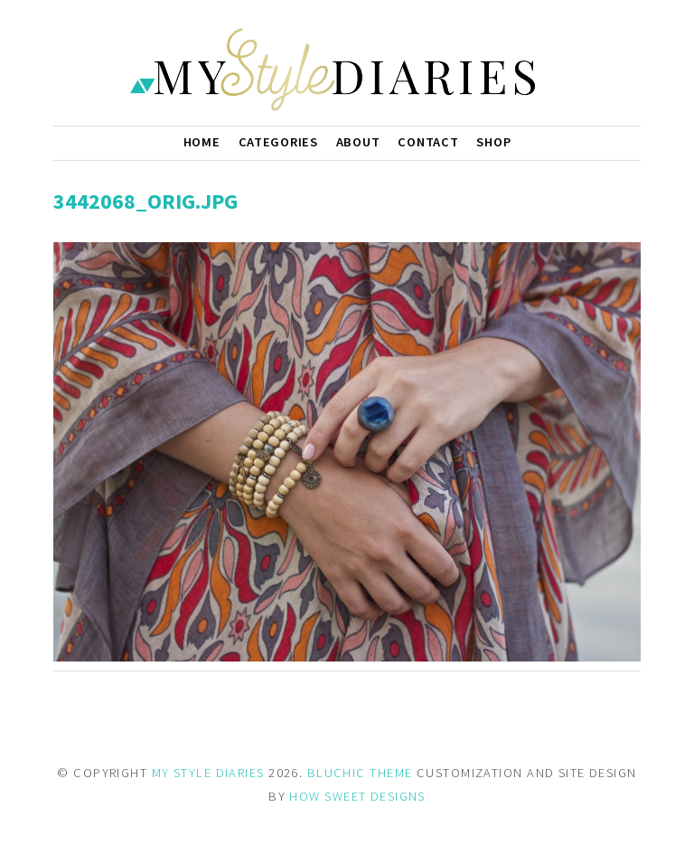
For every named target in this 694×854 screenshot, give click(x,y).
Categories (278, 142)
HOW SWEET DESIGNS (357, 796)
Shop (493, 142)
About (358, 142)
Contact (428, 142)
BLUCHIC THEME (360, 773)
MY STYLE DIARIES (208, 773)
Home (201, 142)
